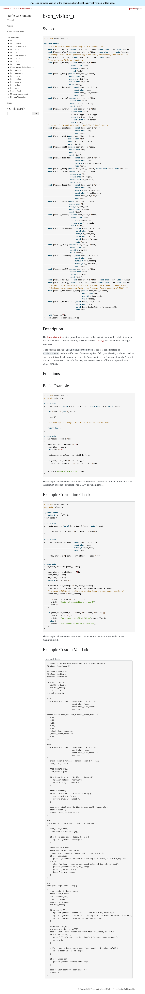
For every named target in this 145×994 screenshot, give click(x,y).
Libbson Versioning (18, 97)
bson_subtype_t (16, 73)
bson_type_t (15, 76)
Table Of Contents (19, 15)
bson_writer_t (15, 88)
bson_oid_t (14, 61)
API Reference (23, 8)
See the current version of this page (96, 3)
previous (133, 8)
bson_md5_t (15, 58)
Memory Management (19, 94)
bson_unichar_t (16, 79)
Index (9, 103)
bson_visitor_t (16, 85)
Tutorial (10, 20)
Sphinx (127, 988)
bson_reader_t (15, 64)
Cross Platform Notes (15, 32)
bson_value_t (15, 82)
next (140, 8)
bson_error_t (15, 49)
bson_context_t (16, 43)
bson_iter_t (14, 52)
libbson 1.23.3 (9, 8)
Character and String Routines (22, 67)
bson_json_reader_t (18, 55)
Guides (10, 26)
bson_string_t (15, 70)
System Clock (15, 91)
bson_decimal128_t (18, 46)
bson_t (12, 40)
